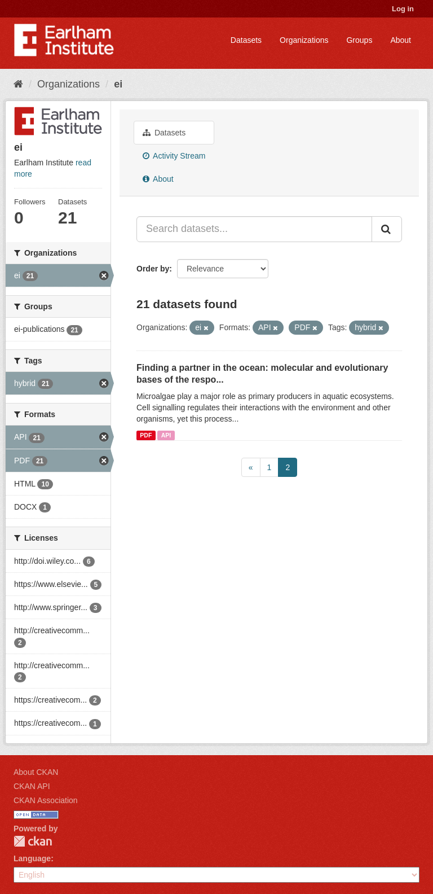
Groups (359, 40)
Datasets (246, 40)
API (166, 435)
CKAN (33, 841)
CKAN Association (46, 800)
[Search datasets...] (254, 229)
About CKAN (36, 772)
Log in (403, 9)
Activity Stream (174, 155)
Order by (152, 268)
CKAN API (32, 786)
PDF (146, 435)
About (400, 40)
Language (32, 858)
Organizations (304, 40)
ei (118, 84)
